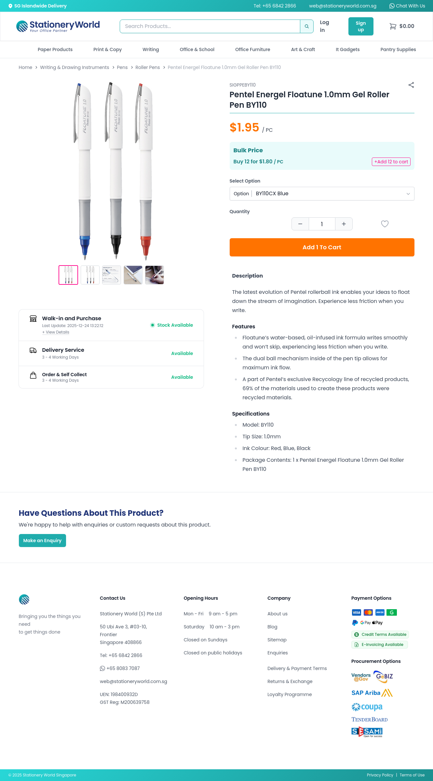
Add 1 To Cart (322, 247)
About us (277, 613)
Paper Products (55, 49)
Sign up (361, 26)
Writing (150, 49)
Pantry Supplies (398, 49)
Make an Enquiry (42, 540)
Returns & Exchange (289, 681)
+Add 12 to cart (391, 161)
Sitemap (277, 640)
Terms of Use (412, 775)
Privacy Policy (380, 775)
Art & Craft (303, 49)
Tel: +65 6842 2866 (275, 6)
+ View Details (56, 332)
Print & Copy (107, 49)
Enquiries (277, 653)
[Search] (307, 26)
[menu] (401, 26)
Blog (272, 626)
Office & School (197, 49)
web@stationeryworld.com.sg (342, 6)
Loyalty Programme (289, 694)
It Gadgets (348, 49)
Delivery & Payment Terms (297, 668)
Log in (324, 26)
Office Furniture (252, 49)
